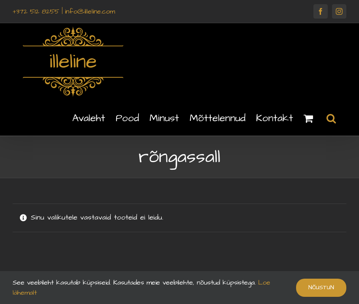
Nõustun (321, 287)
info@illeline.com (90, 11)
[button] (331, 118)
